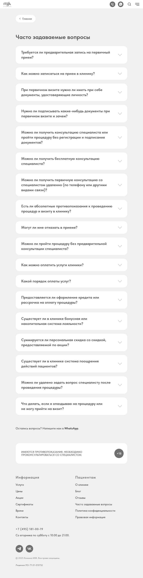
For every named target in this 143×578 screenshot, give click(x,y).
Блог (78, 491)
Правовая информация (90, 517)
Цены (19, 491)
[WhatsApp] (120, 4)
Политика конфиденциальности (95, 510)
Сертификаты (24, 504)
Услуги (20, 484)
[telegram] (19, 548)
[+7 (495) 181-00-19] (112, 4)
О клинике (81, 484)
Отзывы (80, 497)
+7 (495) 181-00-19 (29, 529)
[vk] (29, 548)
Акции (19, 497)
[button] (129, 4)
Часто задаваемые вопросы (93, 504)
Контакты (22, 517)
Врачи (19, 510)
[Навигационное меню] (137, 4)
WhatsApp (71, 428)
